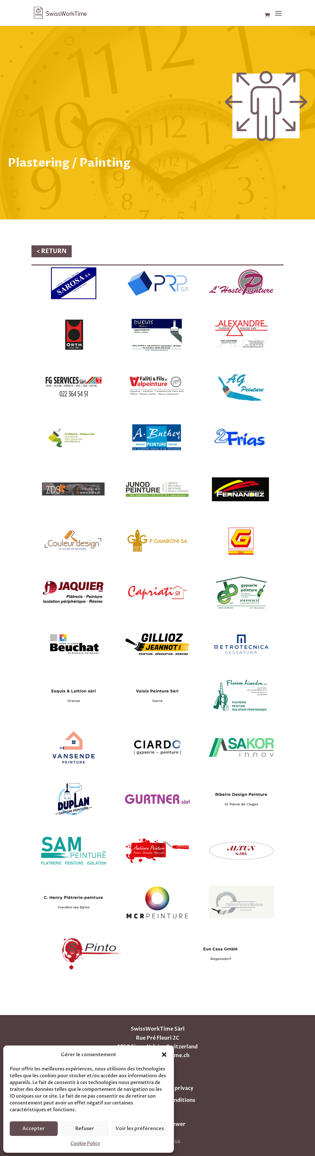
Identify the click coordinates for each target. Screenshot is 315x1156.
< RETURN (52, 251)
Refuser (84, 1128)
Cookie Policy (85, 1143)
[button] (164, 1054)
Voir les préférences (139, 1128)
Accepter (33, 1128)
